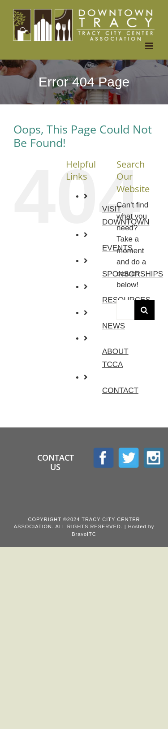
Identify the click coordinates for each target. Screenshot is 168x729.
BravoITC (84, 534)
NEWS (113, 326)
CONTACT (120, 390)
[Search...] (125, 310)
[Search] (144, 310)
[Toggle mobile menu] (150, 46)
